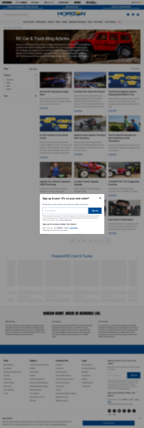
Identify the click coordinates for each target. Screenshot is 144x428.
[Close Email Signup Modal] (100, 198)
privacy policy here (65, 220)
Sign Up (95, 211)
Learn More (74, 228)
